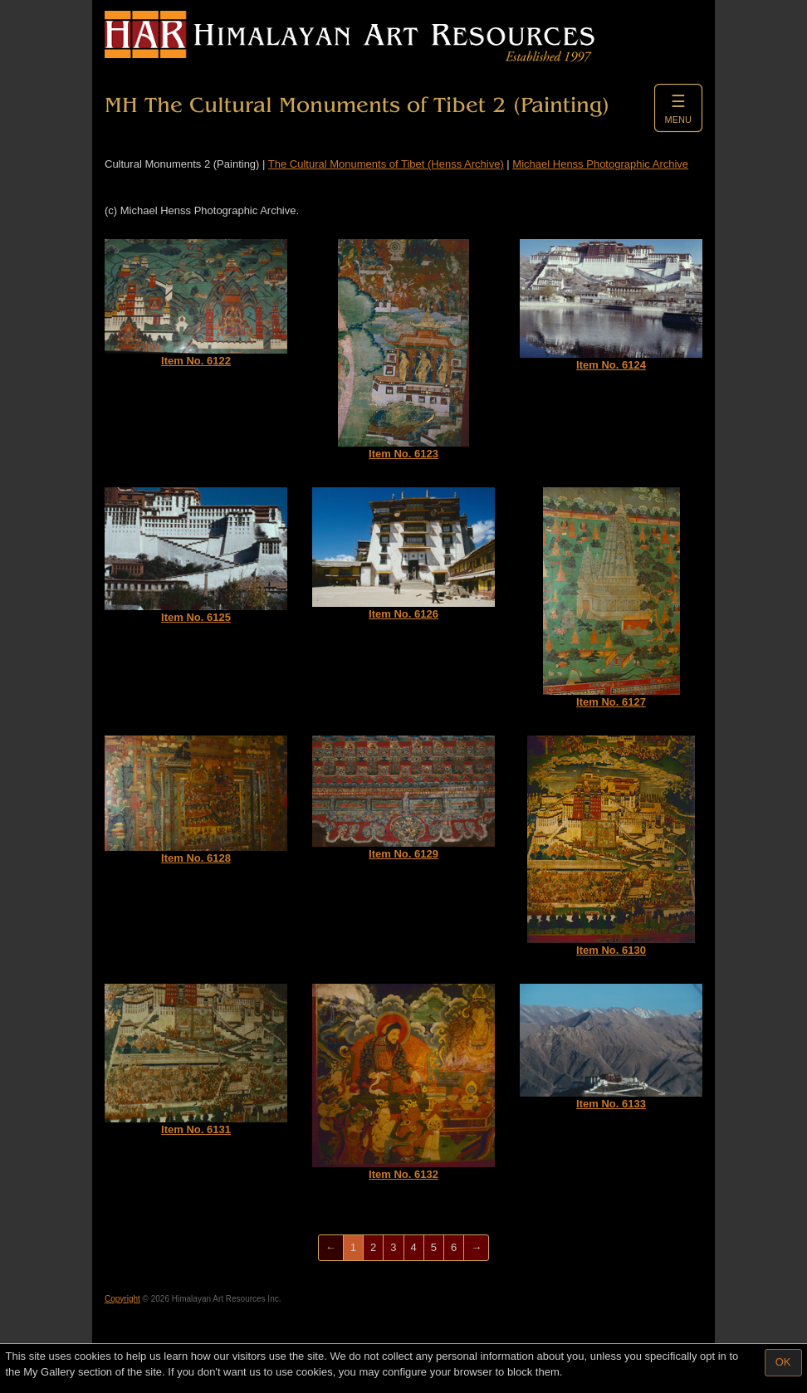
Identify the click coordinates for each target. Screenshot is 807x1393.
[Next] (476, 1248)
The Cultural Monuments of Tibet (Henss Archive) (386, 164)
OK (783, 1362)
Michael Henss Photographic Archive (600, 164)
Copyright (122, 1298)
